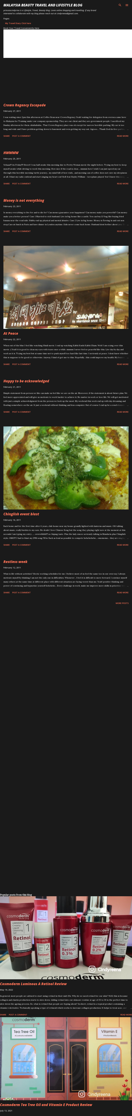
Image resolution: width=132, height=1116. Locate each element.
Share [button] (6, 136)
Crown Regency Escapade (24, 105)
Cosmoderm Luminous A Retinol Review (33, 983)
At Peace (10, 333)
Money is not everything (23, 200)
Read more (123, 136)
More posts (122, 603)
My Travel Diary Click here (18, 23)
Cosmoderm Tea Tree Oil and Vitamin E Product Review (46, 1104)
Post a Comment (21, 136)
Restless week (15, 561)
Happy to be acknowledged (26, 381)
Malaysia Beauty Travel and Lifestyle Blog (42, 5)
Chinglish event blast (21, 514)
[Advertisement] (38, 83)
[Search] (120, 5)
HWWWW (10, 152)
